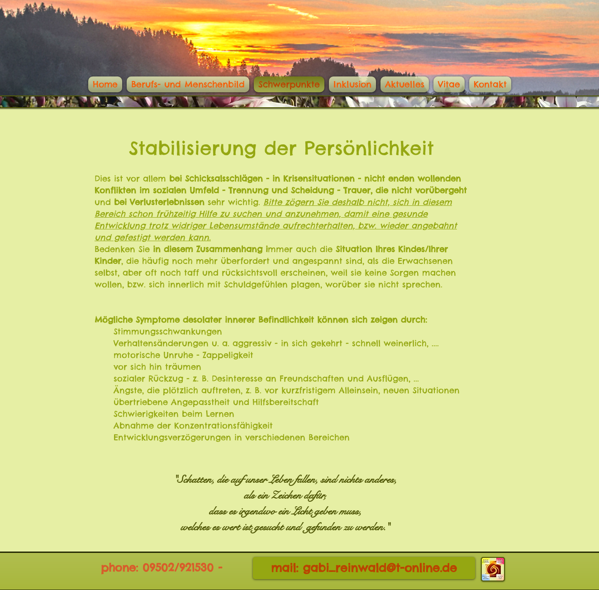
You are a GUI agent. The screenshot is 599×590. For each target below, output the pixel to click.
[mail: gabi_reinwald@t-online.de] (364, 568)
